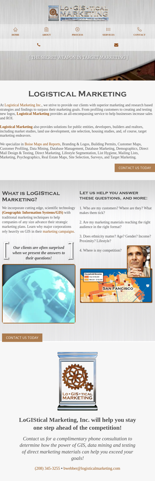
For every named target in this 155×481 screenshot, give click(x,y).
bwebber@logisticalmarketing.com (91, 468)
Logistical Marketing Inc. (23, 105)
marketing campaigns (58, 231)
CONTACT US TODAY (135, 168)
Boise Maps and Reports (42, 144)
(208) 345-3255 (47, 468)
